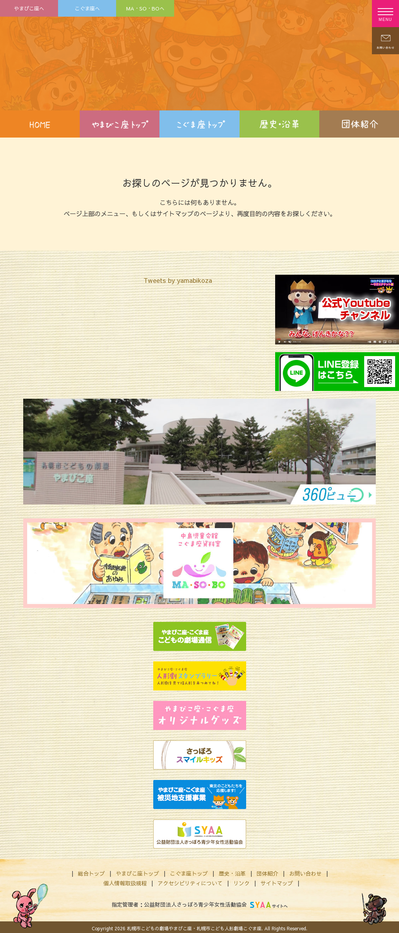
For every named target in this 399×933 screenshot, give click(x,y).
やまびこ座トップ (137, 873)
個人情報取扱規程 (125, 883)
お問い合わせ (305, 873)
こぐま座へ (87, 8)
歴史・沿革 (232, 873)
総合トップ (91, 873)
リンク (241, 883)
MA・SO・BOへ (145, 8)
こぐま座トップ (189, 873)
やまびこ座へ (29, 8)
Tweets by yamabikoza (178, 280)
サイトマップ (276, 883)
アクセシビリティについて (190, 883)
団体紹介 (267, 873)
